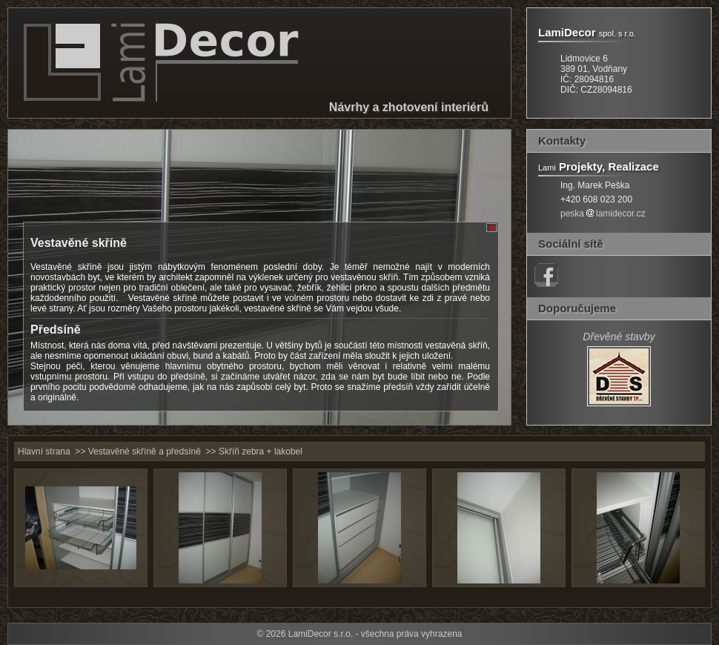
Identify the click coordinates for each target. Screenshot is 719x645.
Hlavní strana (44, 451)
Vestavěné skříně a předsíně (144, 451)
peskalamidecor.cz (603, 213)
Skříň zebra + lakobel (260, 451)
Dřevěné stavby (619, 337)
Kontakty (562, 140)
